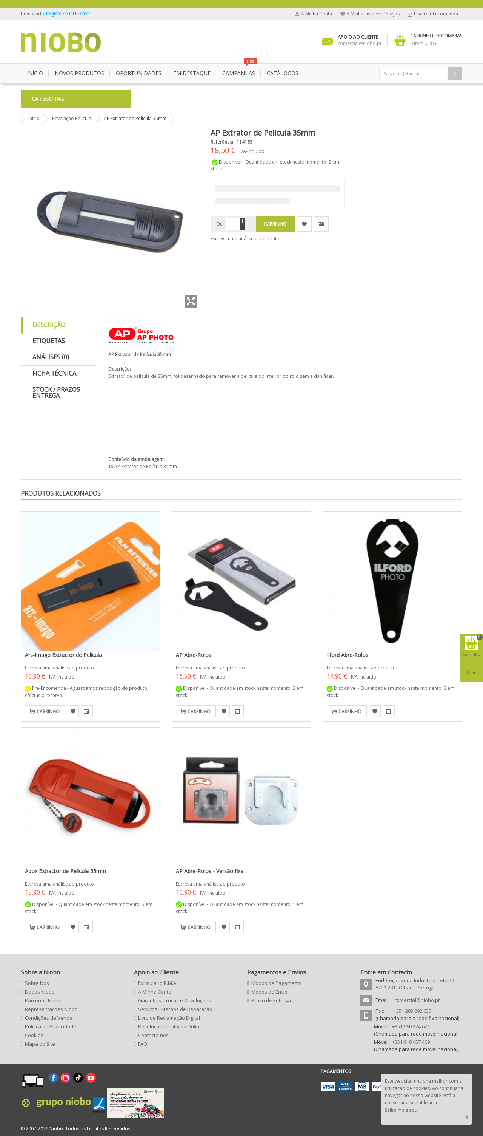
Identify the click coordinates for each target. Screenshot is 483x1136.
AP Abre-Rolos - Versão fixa (209, 871)
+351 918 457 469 (411, 1042)
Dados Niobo (40, 991)
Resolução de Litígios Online (170, 1026)
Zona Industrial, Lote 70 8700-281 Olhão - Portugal (414, 984)
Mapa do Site (40, 1043)
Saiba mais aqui (401, 1110)
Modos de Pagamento (276, 983)
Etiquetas (48, 341)
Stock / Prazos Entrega (56, 392)
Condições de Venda (48, 1017)
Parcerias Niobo (43, 1000)
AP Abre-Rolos (193, 654)
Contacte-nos (153, 1035)
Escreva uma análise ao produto (245, 238)
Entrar (83, 14)
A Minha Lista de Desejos (373, 14)
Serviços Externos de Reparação (175, 1009)
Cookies (34, 1035)
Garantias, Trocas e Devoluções (174, 1000)
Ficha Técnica (54, 373)
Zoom (191, 301)
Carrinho (48, 711)
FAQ (142, 1043)
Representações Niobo (51, 1009)
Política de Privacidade (50, 1026)
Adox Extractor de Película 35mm (65, 871)
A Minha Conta (316, 14)
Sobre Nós (37, 983)
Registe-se (57, 14)
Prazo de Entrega (271, 1000)
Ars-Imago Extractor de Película (63, 654)
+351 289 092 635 (412, 1011)
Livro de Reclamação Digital (169, 1017)
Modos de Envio (269, 991)
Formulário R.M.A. (157, 983)
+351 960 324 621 (411, 1026)
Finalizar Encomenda (436, 14)
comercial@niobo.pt (417, 1000)
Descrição (48, 325)
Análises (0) (50, 357)
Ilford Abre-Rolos (347, 654)
